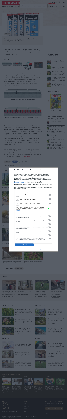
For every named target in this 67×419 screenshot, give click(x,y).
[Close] (55, 170)
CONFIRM (24, 244)
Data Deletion (26, 249)
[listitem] (33, 192)
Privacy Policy (40, 249)
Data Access (33, 249)
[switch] (49, 195)
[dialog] (33, 209)
